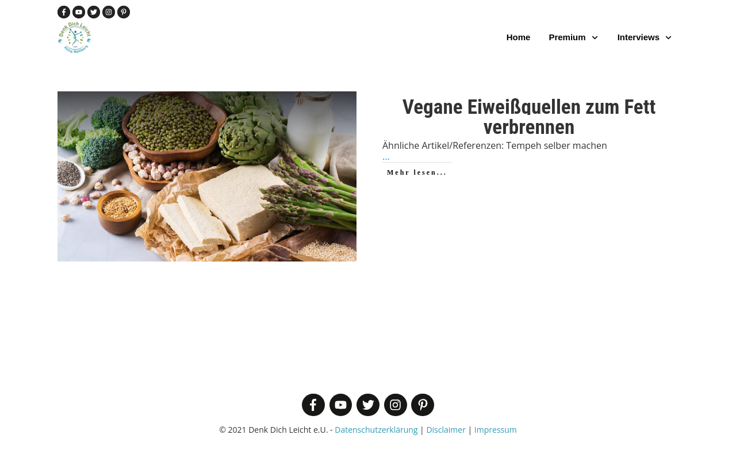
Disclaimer (445, 429)
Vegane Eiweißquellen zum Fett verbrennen (529, 117)
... (386, 156)
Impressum (495, 429)
